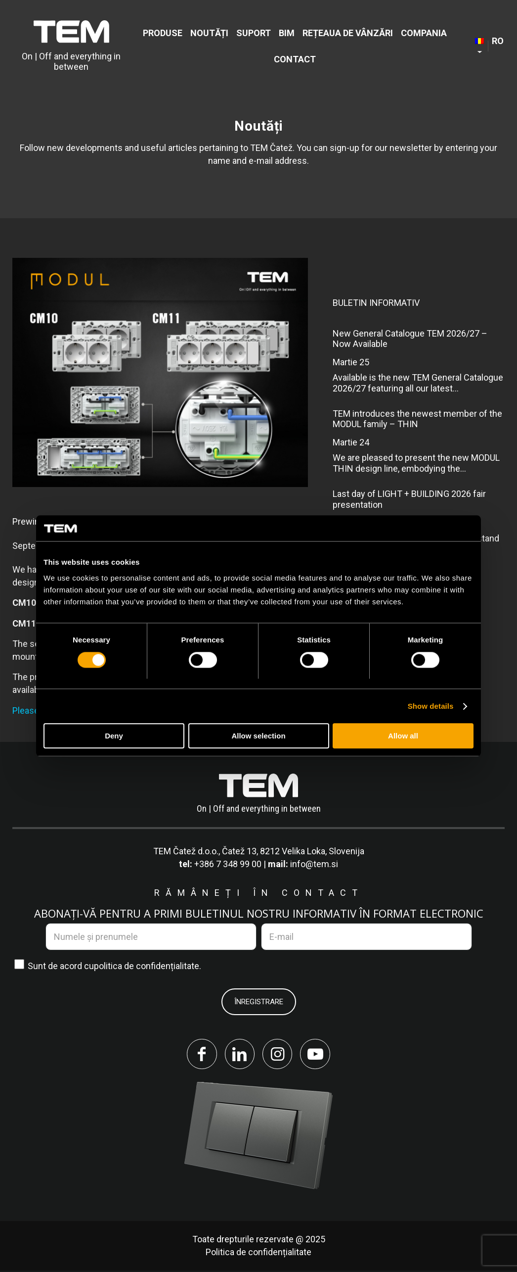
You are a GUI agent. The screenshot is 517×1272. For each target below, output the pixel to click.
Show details (431, 706)
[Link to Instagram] (278, 1055)
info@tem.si (314, 864)
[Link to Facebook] (199, 1055)
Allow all (403, 736)
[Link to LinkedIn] (239, 1055)
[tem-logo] (71, 46)
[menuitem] (162, 33)
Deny (114, 736)
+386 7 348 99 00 (227, 864)
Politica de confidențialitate (258, 1253)
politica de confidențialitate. (147, 966)
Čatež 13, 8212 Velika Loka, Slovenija (293, 851)
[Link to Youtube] (318, 1055)
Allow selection (258, 736)
